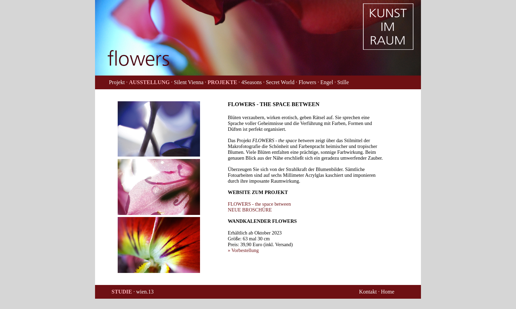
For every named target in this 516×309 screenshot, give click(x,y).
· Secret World (278, 82)
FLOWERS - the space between (259, 204)
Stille (343, 82)
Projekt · (118, 82)
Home (387, 292)
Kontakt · (369, 292)
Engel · (328, 82)
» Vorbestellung (243, 250)
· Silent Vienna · (188, 82)
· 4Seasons (250, 82)
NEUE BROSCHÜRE (250, 210)
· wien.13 (143, 292)
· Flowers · (307, 82)
